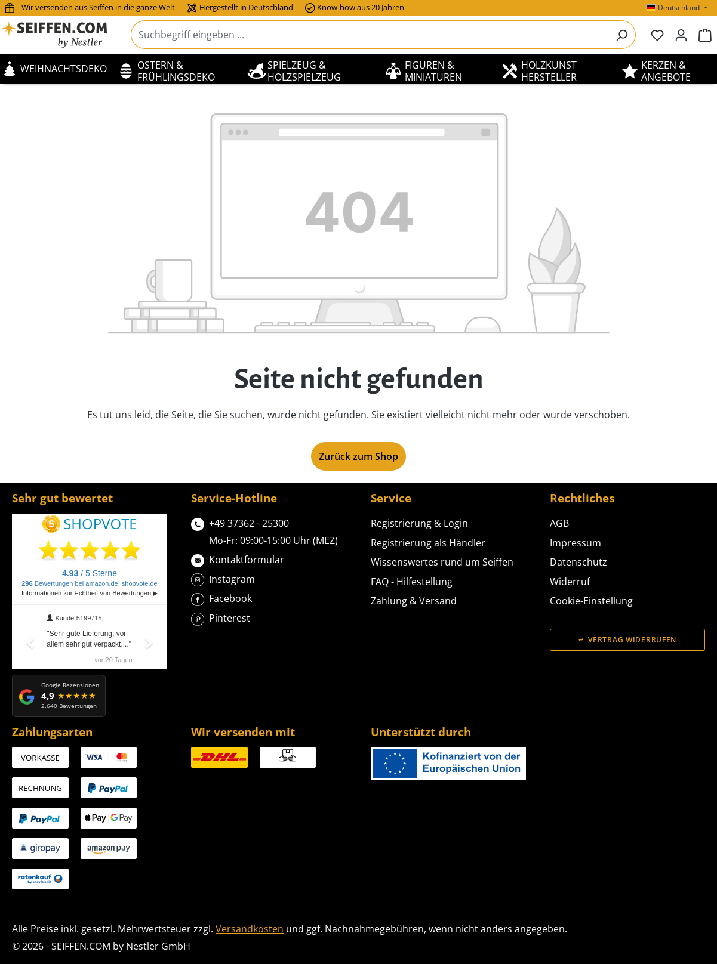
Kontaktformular (237, 558)
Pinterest (220, 617)
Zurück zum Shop (358, 456)
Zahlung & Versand (414, 600)
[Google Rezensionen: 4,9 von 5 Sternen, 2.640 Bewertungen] (59, 696)
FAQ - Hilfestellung (412, 581)
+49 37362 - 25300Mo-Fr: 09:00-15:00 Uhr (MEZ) (264, 531)
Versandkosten (250, 928)
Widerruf (570, 581)
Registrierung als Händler (428, 542)
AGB (559, 523)
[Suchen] (622, 34)
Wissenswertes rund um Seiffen (442, 561)
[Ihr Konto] (681, 34)
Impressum (575, 542)
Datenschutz (578, 561)
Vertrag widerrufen (632, 640)
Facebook (221, 597)
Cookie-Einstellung (591, 600)
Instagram (223, 578)
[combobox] (369, 34)
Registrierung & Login (419, 523)
